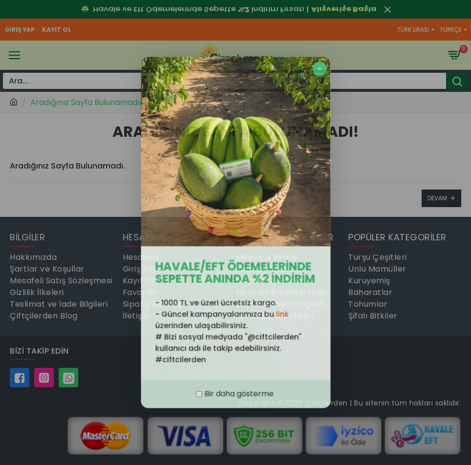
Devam (437, 198)
